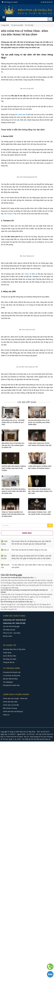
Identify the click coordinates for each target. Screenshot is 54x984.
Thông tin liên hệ (8, 905)
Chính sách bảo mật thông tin (13, 954)
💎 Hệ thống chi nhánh (10, 2)
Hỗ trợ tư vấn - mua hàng (11, 875)
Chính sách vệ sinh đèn (11, 947)
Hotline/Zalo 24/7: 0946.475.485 (14, 866)
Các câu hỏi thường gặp (11, 869)
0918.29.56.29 (46, 2)
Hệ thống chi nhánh (9, 902)
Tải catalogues (8, 924)
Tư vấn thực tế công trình (11, 918)
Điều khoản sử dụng (10, 951)
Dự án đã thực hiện (9, 898)
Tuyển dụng (7, 895)
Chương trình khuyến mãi (11, 915)
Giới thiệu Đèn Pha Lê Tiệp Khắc (14, 892)
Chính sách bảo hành (10, 944)
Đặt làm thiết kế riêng (10, 921)
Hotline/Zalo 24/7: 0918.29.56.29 (14, 862)
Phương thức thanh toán (11, 928)
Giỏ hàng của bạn (9, 872)
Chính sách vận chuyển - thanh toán (15, 941)
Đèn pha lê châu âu (43, 982)
